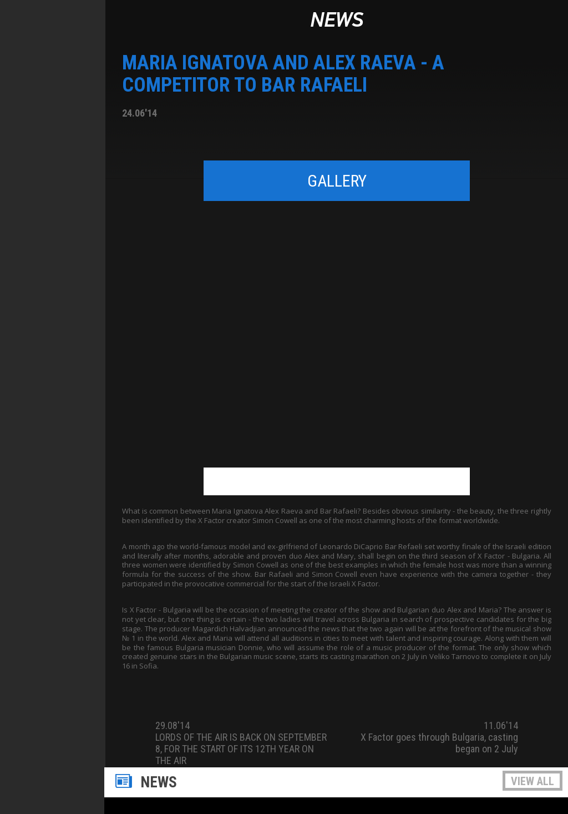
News (336, 21)
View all (532, 781)
